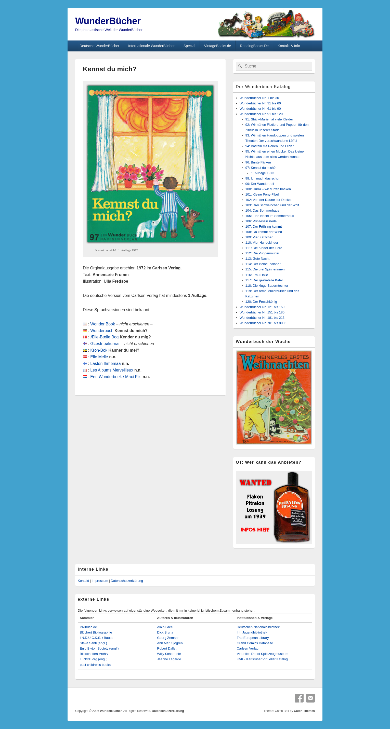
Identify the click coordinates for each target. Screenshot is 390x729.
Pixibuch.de (88, 627)
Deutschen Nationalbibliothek (258, 627)
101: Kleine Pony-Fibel (262, 194)
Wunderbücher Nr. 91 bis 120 (261, 114)
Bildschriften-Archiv (94, 654)
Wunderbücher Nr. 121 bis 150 (262, 307)
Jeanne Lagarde (169, 659)
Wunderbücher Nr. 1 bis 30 (259, 98)
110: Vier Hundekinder (261, 242)
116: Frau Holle (256, 275)
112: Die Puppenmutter (262, 253)
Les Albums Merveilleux (111, 370)
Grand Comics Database (255, 643)
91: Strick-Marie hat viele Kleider (269, 119)
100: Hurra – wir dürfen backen (268, 189)
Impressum (100, 581)
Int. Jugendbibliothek (252, 632)
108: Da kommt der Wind (263, 232)
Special (189, 46)
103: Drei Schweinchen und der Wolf (272, 205)
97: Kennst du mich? (260, 168)
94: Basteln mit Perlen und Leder (269, 146)
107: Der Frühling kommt (263, 226)
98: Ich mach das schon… (264, 178)
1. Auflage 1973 (262, 173)
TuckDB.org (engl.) (94, 659)
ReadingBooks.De (254, 46)
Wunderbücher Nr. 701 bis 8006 (263, 323)
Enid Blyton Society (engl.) (99, 648)
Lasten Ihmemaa (105, 363)
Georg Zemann (168, 638)
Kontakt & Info (289, 46)
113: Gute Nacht (257, 258)
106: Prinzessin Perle (261, 221)
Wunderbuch (101, 330)
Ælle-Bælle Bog (104, 337)
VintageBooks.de (217, 46)
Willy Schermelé (169, 654)
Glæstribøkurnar (105, 343)
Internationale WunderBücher (151, 46)
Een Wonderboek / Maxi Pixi (115, 377)
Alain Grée (165, 627)
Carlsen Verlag (247, 648)
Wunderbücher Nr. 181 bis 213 (262, 318)
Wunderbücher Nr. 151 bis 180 (262, 312)
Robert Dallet (166, 648)
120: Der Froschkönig (261, 302)
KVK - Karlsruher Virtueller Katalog (262, 659)
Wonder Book (102, 324)
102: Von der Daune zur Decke (268, 200)
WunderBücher (108, 21)
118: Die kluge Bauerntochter (266, 285)
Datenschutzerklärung (127, 581)
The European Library (253, 638)
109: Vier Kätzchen (259, 237)
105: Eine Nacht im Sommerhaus (269, 216)
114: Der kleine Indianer (263, 264)
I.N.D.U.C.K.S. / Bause (96, 638)
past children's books (95, 665)
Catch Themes (304, 711)
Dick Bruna (165, 632)
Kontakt (83, 581)
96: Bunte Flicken (258, 162)
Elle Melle (99, 357)
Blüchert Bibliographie (96, 632)
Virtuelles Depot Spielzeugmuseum (262, 654)
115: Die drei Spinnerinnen (265, 269)
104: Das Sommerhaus (262, 210)
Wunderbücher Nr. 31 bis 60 (260, 103)
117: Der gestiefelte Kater (264, 280)
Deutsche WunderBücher (99, 46)
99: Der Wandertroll (259, 184)
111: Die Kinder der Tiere (263, 248)
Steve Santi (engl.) (93, 643)
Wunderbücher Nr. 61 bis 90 (260, 109)
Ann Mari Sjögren (170, 643)
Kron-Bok (98, 350)
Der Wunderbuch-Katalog (263, 87)
